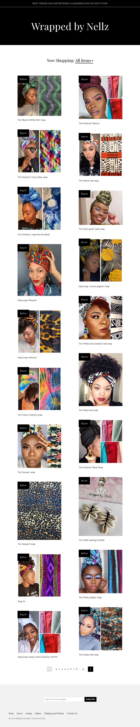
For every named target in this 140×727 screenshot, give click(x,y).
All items (83, 60)
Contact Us (72, 713)
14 (83, 669)
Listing (28, 713)
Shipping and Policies (54, 713)
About (19, 713)
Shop (11, 713)
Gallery (38, 713)
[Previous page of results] (49, 669)
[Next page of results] (90, 669)
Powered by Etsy (38, 718)
